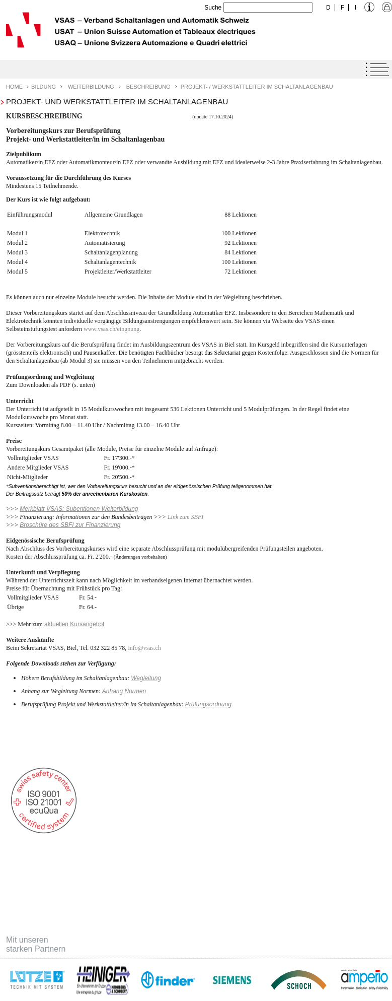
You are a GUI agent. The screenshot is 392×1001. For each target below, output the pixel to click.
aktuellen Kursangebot (74, 624)
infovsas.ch (144, 647)
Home (14, 87)
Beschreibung (148, 87)
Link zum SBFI (185, 516)
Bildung (43, 87)
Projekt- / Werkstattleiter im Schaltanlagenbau (257, 87)
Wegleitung (146, 678)
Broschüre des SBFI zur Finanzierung (70, 524)
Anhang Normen (123, 691)
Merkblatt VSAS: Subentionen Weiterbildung (79, 508)
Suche (212, 7)
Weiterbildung (91, 87)
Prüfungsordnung (208, 704)
